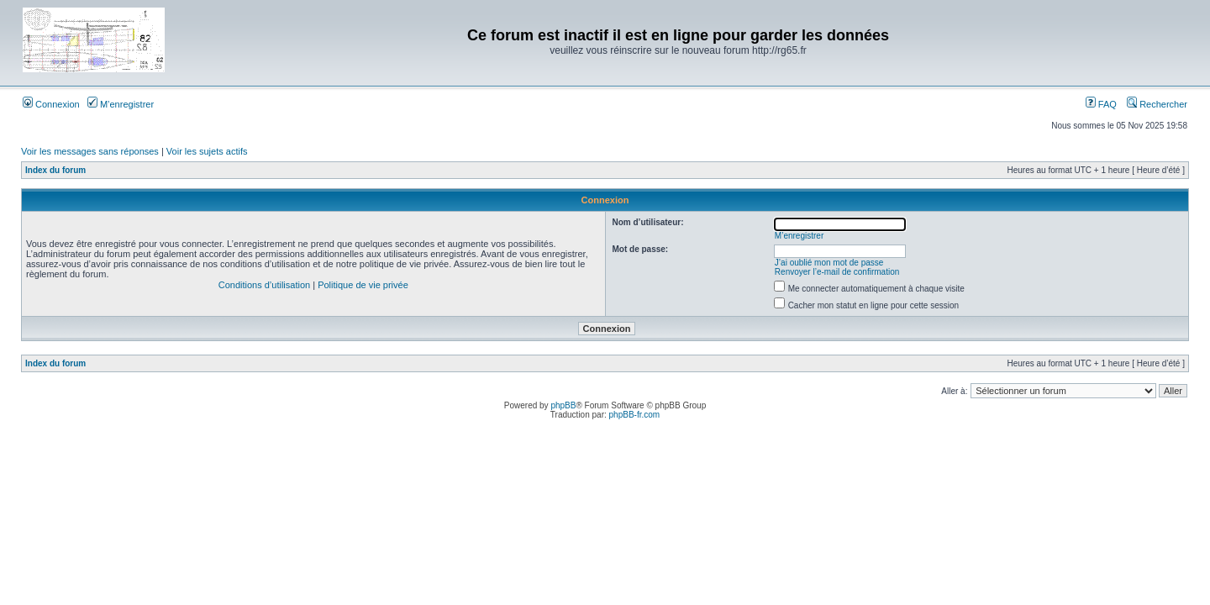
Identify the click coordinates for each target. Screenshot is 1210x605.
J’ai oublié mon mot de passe (829, 262)
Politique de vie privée (363, 285)
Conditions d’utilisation (264, 285)
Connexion (51, 104)
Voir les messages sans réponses (90, 151)
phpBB (563, 405)
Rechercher (1157, 104)
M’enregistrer (120, 104)
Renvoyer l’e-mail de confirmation (837, 271)
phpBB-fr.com (634, 414)
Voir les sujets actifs (207, 151)
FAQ (1101, 104)
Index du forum (55, 170)
